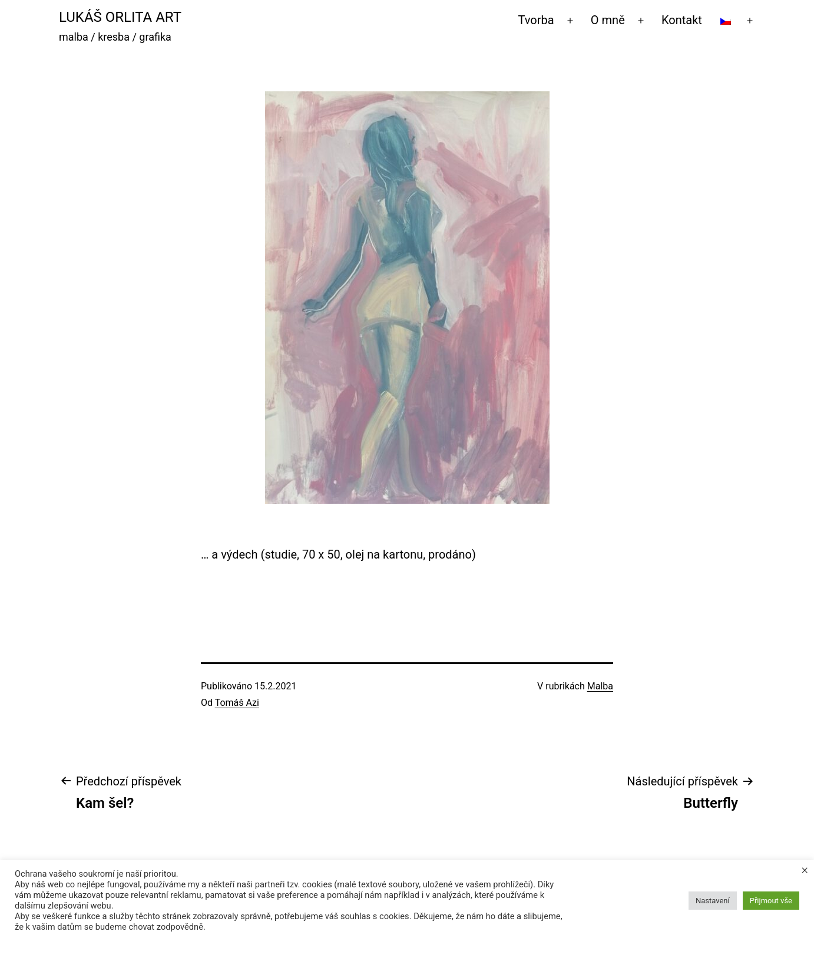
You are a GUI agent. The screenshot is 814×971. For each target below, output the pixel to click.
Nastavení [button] (713, 900)
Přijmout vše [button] (771, 900)
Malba (600, 686)
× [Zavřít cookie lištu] (804, 869)
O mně (608, 20)
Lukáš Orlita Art (120, 17)
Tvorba (536, 20)
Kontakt (681, 20)
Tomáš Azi (237, 702)
